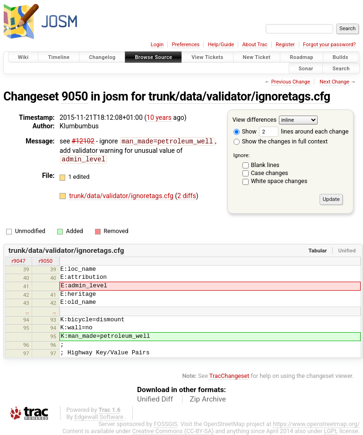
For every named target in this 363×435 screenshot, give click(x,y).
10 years (159, 117)
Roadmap (301, 57)
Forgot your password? (329, 45)
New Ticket (257, 57)
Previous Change (290, 82)
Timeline (58, 57)
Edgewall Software (98, 416)
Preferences (185, 45)
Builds (340, 57)
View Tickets (207, 57)
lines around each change (303, 131)
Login (157, 45)
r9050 (45, 261)
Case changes (269, 172)
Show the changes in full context (280, 141)
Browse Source (153, 57)
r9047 (18, 261)
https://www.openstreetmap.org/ (316, 423)
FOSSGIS (165, 423)
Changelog (102, 57)
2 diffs (186, 195)
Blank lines (265, 164)
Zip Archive (208, 399)
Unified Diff (155, 399)
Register (285, 45)
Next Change (334, 82)
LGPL (331, 431)
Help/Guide (221, 45)
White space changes (279, 180)
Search (341, 68)
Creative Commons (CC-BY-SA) (173, 431)
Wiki (23, 57)
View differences (255, 119)
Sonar (306, 68)
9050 (74, 96)
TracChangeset (229, 375)
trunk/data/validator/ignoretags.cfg (239, 96)
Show (245, 131)
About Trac (255, 45)
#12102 (83, 141)
